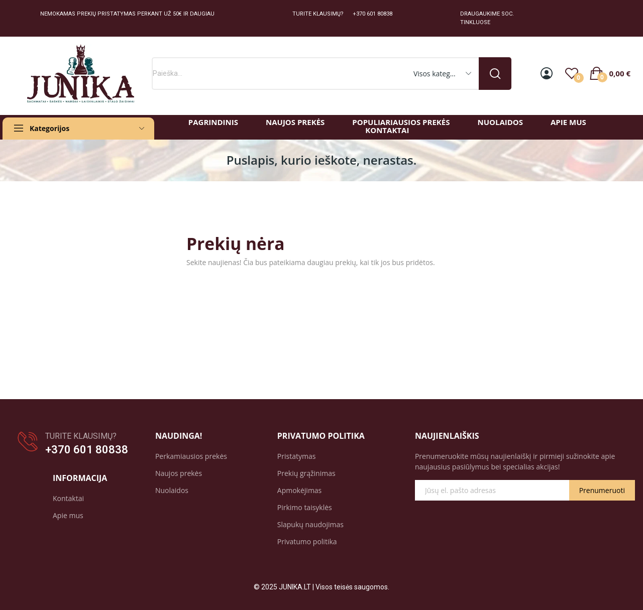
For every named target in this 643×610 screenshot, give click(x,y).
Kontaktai (68, 498)
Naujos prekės (178, 473)
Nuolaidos (171, 490)
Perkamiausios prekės (191, 456)
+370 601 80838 (86, 449)
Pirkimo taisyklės (304, 507)
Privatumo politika (307, 541)
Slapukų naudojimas (310, 524)
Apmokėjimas (299, 490)
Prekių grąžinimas (306, 473)
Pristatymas (296, 456)
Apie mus (68, 515)
